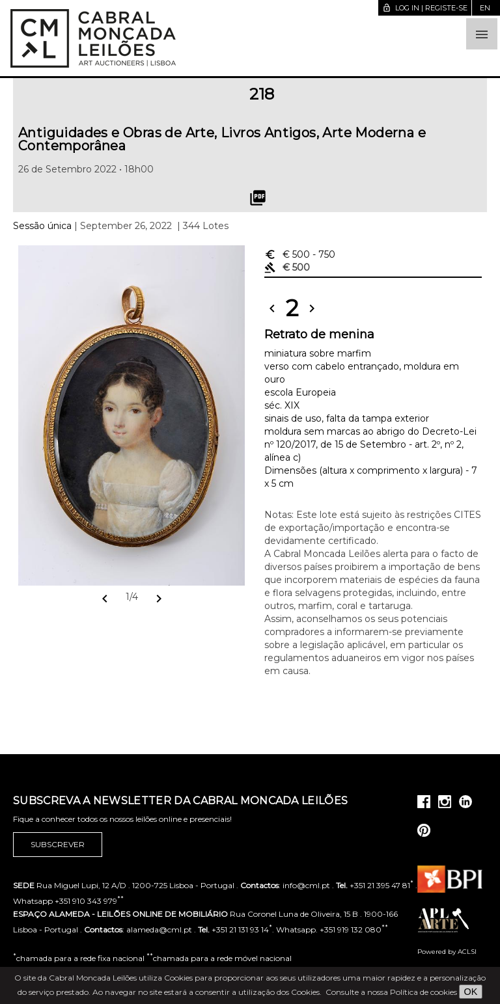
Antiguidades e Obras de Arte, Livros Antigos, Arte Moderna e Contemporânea (222, 139)
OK (471, 991)
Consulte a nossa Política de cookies (391, 992)
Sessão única (42, 226)
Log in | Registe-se (424, 7)
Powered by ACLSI (447, 951)
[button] (481, 33)
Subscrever (58, 844)
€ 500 (299, 254)
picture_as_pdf (258, 198)
